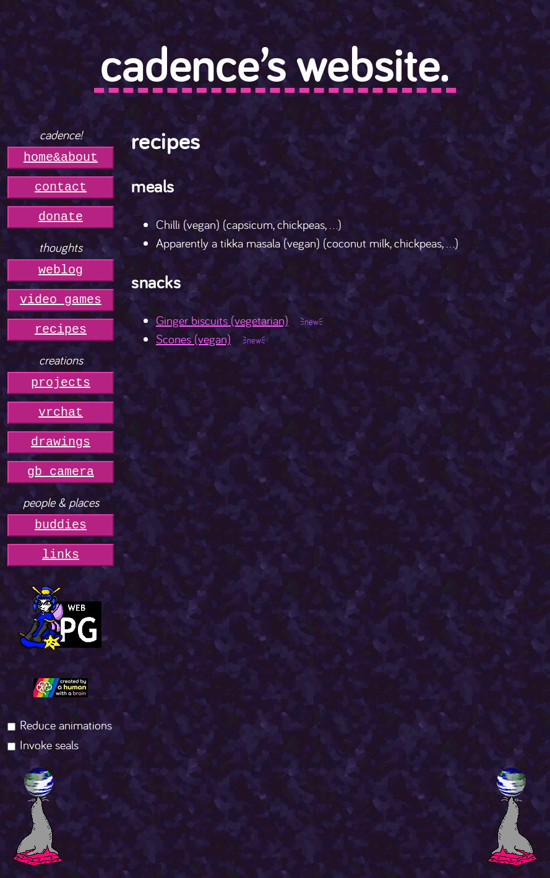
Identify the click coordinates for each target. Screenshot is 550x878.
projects (60, 382)
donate (60, 217)
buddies (61, 525)
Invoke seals (49, 744)
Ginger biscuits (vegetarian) (222, 320)
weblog (60, 270)
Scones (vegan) (193, 338)
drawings (60, 442)
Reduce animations (66, 725)
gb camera (60, 471)
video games (60, 299)
